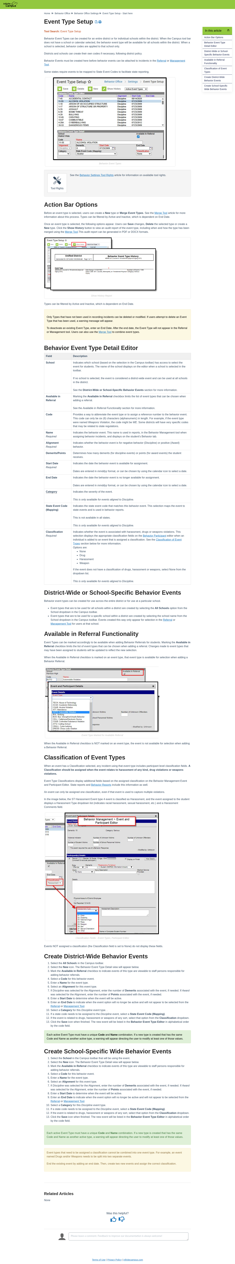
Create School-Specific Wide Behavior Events (215, 87)
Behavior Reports (101, 784)
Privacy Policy (114, 1259)
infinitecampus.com (133, 1259)
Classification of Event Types (215, 70)
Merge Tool (161, 213)
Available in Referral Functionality (214, 62)
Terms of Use (98, 1259)
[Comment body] (128, 1236)
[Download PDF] (96, 22)
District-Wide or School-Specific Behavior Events (216, 53)
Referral (161, 60)
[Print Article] (100, 22)
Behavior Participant (154, 535)
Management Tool (61, 623)
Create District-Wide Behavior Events (214, 79)
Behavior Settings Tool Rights (97, 175)
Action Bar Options (213, 37)
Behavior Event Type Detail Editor (214, 44)
